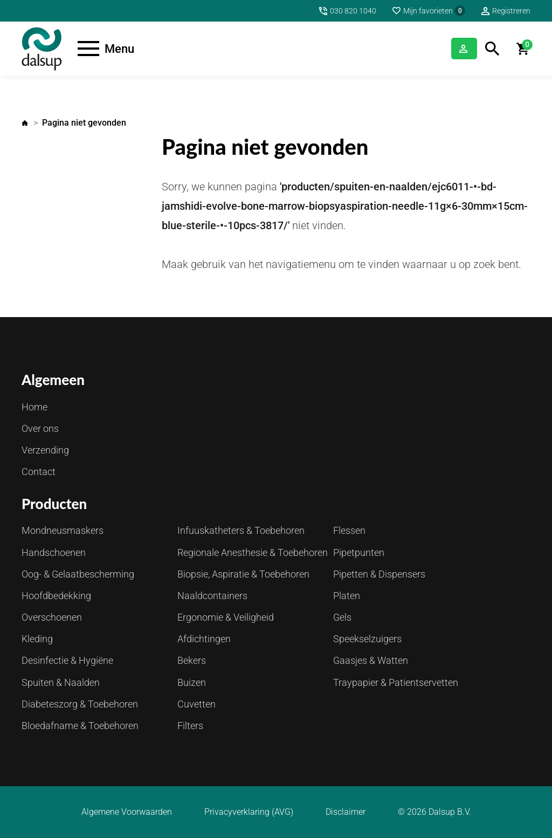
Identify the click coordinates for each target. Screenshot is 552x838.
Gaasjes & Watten (370, 660)
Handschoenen (54, 552)
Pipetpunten (358, 552)
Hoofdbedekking (56, 595)
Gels (342, 617)
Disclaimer (345, 812)
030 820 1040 (353, 10)
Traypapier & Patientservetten (395, 682)
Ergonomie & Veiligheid (225, 617)
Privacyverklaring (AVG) (248, 812)
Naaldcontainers (212, 595)
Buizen (191, 682)
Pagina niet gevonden (84, 123)
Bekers (191, 660)
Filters (190, 725)
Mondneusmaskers (63, 530)
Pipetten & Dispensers (379, 574)
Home (25, 123)
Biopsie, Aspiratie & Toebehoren (243, 574)
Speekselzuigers (367, 638)
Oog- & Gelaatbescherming (78, 574)
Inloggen (450, 48)
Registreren (511, 10)
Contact (39, 471)
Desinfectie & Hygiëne (67, 660)
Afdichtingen (204, 638)
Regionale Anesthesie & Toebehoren (252, 552)
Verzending (45, 450)
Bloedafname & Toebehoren (80, 725)
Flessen (349, 530)
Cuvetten (196, 704)
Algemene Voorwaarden (126, 812)
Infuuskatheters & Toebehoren (241, 530)
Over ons (40, 428)
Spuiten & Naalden (61, 682)
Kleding (37, 638)
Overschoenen (52, 617)
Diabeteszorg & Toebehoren (80, 704)
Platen (346, 595)
